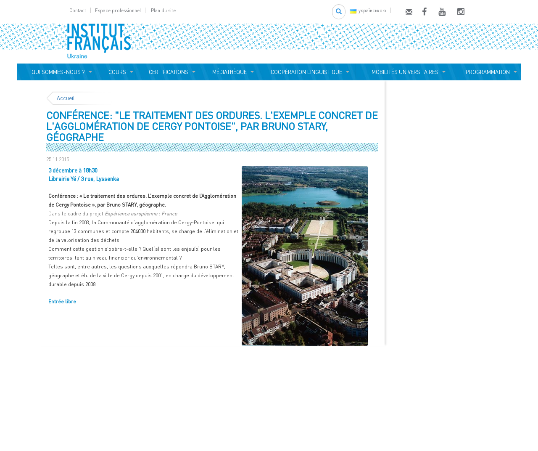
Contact (77, 10)
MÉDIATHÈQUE (228, 72)
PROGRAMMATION (486, 72)
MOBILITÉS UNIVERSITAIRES (403, 72)
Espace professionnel (118, 10)
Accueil (66, 98)
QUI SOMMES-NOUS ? (57, 72)
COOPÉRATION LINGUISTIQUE (306, 72)
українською (368, 10)
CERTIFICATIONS (167, 72)
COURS (116, 72)
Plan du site (163, 10)
